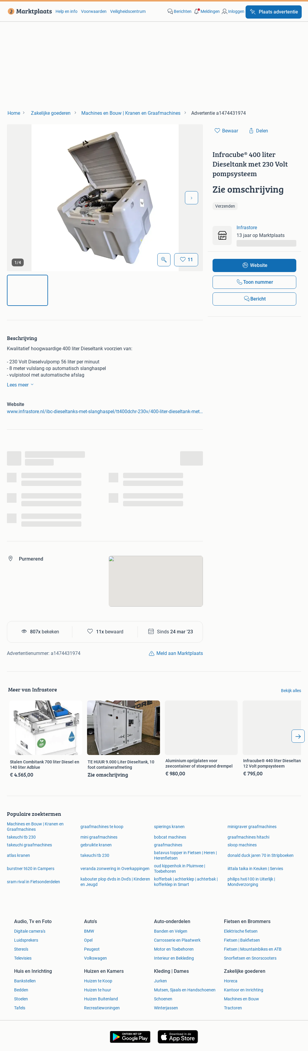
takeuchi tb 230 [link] (21, 837)
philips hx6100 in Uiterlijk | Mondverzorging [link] (251, 882)
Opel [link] (88, 940)
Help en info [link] (66, 11)
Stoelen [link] (21, 998)
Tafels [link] (19, 1007)
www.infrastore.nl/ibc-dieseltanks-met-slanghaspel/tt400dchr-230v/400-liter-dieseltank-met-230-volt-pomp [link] (105, 411)
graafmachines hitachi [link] (248, 837)
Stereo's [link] (21, 949)
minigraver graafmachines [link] (252, 826)
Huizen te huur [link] (97, 989)
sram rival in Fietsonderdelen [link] (33, 881)
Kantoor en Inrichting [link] (243, 989)
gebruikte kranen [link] (96, 844)
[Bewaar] (186, 259)
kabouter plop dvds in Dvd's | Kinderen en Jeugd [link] (115, 882)
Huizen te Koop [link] (98, 980)
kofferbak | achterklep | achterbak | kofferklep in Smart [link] (186, 882)
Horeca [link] (230, 980)
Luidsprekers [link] (26, 940)
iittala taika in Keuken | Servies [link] (255, 868)
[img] (27, 290)
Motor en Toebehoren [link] (174, 949)
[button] (206, 11)
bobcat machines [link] (170, 837)
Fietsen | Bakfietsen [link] (242, 940)
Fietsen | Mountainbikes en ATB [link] (253, 949)
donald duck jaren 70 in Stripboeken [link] (261, 855)
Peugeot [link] (92, 949)
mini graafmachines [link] (98, 837)
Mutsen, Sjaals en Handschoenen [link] (185, 989)
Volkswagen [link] (95, 958)
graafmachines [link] (168, 844)
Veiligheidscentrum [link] (128, 11)
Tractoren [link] (233, 1007)
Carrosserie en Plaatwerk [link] (177, 940)
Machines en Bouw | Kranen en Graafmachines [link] (35, 827)
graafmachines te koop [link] (101, 826)
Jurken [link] (160, 980)
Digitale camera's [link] (29, 931)
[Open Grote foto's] (164, 259)
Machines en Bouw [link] (241, 998)
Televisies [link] (23, 958)
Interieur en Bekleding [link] (174, 958)
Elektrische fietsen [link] (241, 931)
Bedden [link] (21, 989)
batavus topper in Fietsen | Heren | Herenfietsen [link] (185, 855)
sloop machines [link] (242, 844)
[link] (29, 11)
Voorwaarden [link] (94, 11)
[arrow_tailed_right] (298, 736)
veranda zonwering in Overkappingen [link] (114, 868)
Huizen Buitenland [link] (101, 998)
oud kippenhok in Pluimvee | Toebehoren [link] (179, 868)
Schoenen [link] (163, 998)
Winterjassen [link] (166, 1007)
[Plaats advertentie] (274, 12)
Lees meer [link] (21, 384)
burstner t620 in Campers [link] (30, 868)
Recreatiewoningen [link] (102, 1007)
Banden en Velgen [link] (170, 931)
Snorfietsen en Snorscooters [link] (250, 958)
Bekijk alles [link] (291, 690)
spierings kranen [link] (169, 826)
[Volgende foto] (191, 197)
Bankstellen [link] (25, 980)
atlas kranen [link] (18, 855)
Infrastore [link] (247, 227)
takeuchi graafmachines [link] (29, 844)
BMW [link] (89, 931)
